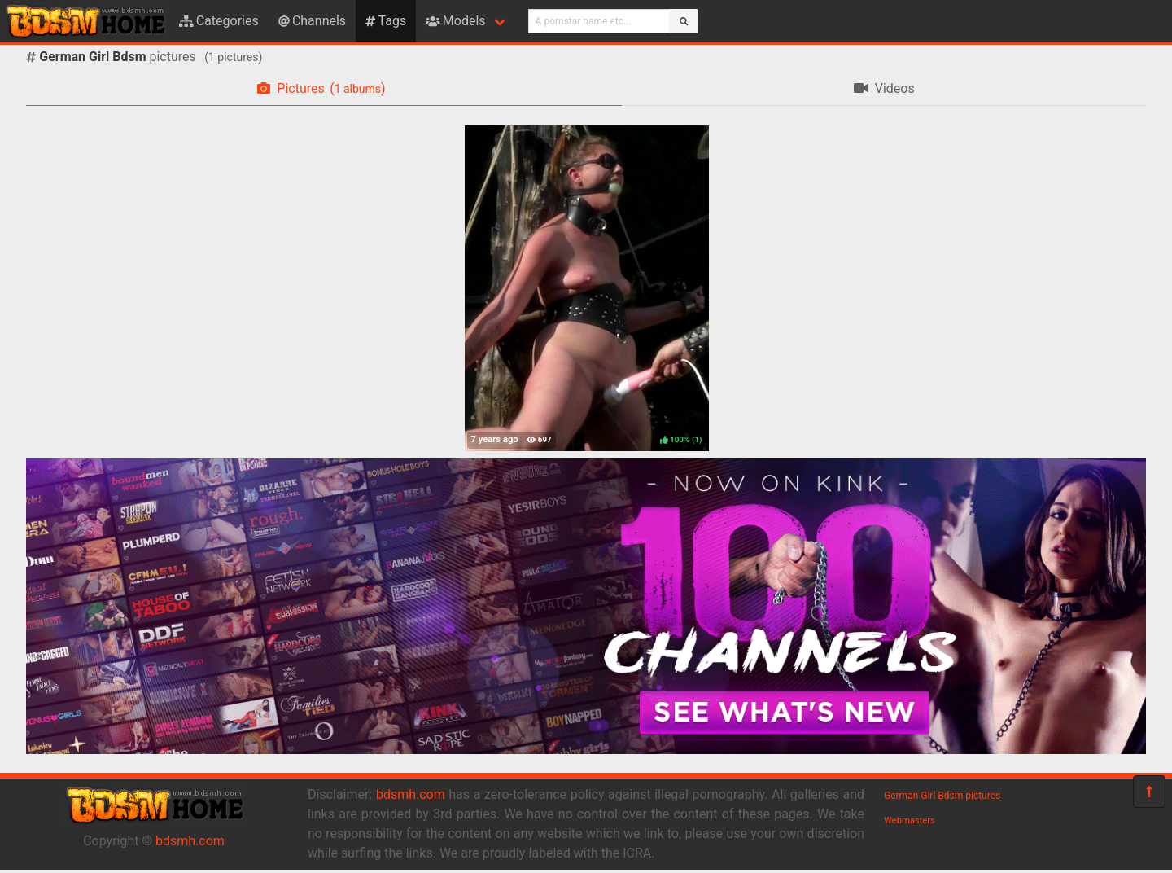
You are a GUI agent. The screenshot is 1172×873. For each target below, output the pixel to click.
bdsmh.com (190, 841)
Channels (312, 21)
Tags (385, 21)
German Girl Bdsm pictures (942, 795)
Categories (219, 21)
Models (455, 21)
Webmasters (909, 820)
